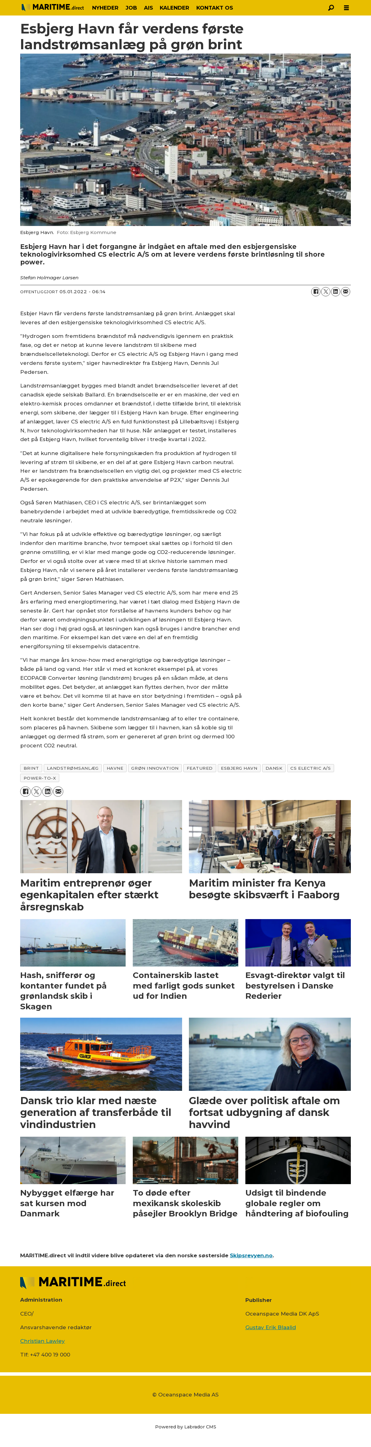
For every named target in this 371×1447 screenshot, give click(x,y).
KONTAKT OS (214, 8)
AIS (148, 8)
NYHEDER (105, 8)
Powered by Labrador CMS (185, 1427)
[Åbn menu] (346, 8)
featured (200, 768)
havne (115, 768)
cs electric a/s (310, 768)
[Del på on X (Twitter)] (325, 291)
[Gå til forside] (53, 7)
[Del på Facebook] (315, 291)
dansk (274, 768)
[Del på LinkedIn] (335, 291)
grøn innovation (154, 768)
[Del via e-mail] (345, 291)
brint (31, 768)
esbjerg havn (239, 768)
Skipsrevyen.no (251, 1255)
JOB (131, 8)
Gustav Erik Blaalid (270, 1327)
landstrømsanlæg (72, 768)
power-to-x (40, 778)
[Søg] (331, 7)
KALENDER (174, 8)
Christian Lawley (42, 1341)
